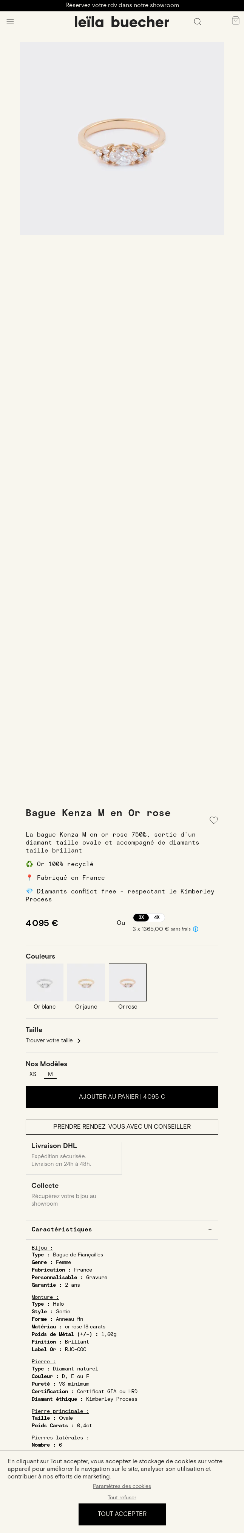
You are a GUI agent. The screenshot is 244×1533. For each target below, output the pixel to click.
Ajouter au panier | (122, 1097)
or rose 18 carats (85, 1326)
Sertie (63, 1311)
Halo (58, 1304)
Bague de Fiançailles (78, 1254)
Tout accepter (122, 1514)
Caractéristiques (62, 1230)
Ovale (66, 1418)
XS (33, 1074)
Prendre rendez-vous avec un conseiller (122, 1127)
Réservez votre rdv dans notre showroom (122, 5)
